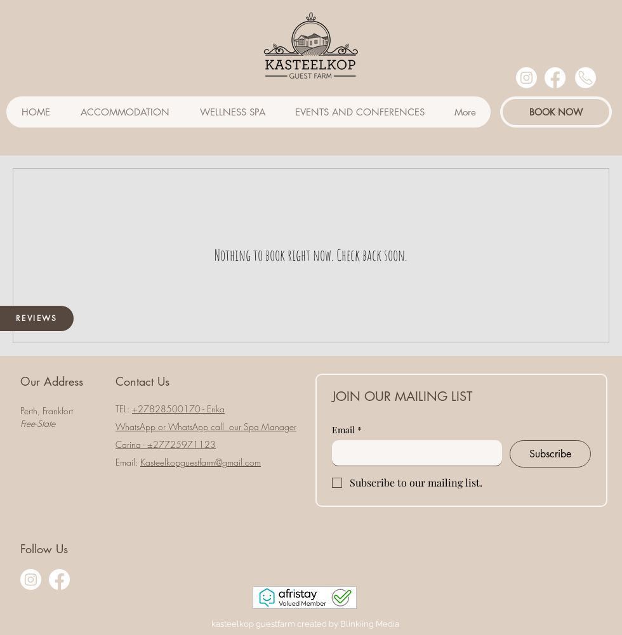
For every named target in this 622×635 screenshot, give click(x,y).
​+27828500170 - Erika (178, 409)
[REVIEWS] (37, 318)
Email (347, 429)
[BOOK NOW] (556, 112)
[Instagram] (526, 77)
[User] (585, 77)
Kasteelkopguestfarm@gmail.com (200, 462)
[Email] (413, 453)
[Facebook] (555, 77)
